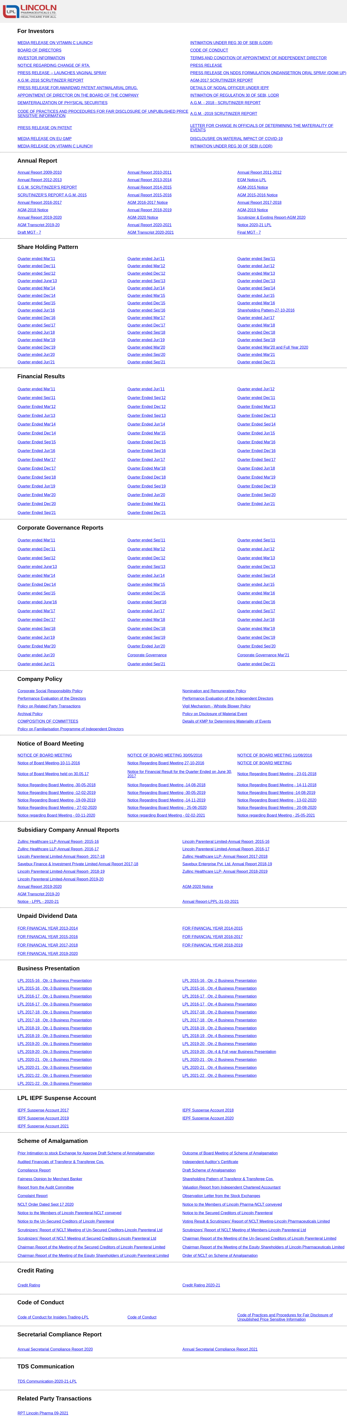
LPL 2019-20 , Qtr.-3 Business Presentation (55, 1052)
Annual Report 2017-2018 (259, 202)
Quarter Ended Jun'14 (146, 424)
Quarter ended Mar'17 (146, 318)
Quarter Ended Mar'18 (146, 468)
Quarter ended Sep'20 (146, 355)
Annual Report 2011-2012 (259, 172)
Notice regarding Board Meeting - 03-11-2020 (56, 815)
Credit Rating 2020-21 (201, 1285)
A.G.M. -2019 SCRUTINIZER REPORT (223, 114)
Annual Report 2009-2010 (40, 172)
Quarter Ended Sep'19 (146, 486)
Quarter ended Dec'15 (146, 303)
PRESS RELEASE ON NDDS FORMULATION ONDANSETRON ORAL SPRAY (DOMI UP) (268, 73)
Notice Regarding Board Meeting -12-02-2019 (57, 793)
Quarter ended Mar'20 (146, 347)
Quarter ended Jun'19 (146, 340)
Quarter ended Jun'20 (36, 355)
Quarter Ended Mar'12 (37, 407)
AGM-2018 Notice (33, 210)
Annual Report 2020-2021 (149, 225)
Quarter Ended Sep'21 (37, 513)
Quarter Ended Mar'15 (146, 433)
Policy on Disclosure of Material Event (214, 714)
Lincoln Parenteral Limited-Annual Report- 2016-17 (225, 849)
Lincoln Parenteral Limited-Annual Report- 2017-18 (61, 856)
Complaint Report (33, 1196)
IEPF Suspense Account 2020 (208, 1118)
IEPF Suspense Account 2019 (43, 1118)
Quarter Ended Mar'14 (37, 424)
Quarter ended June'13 (37, 281)
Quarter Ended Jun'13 (36, 415)
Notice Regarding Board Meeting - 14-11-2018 (276, 785)
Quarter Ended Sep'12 (146, 398)
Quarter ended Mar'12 (146, 266)
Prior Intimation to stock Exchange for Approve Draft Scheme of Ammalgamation (86, 1153)
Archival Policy (30, 714)
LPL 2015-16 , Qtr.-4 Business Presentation (219, 988)
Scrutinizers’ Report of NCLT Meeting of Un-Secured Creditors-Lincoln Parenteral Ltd (90, 1230)
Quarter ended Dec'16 (36, 318)
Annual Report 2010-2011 (149, 172)
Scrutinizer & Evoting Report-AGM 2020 (271, 217)
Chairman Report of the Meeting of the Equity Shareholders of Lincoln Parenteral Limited (93, 1255)
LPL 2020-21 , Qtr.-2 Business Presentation (219, 1060)
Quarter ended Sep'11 (256, 259)
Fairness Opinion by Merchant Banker (50, 1179)
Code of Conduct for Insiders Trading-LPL (53, 1317)
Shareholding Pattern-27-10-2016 (266, 310)
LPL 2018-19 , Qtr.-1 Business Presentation (55, 1028)
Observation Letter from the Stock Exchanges (221, 1196)
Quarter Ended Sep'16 (146, 451)
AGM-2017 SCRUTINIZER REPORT (221, 80)
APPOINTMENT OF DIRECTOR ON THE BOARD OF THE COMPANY (78, 95)
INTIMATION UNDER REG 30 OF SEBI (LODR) (231, 43)
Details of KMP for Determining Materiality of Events (226, 721)
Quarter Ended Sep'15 (37, 442)
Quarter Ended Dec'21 (146, 513)
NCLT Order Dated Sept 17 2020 (45, 1204)
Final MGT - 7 (249, 232)
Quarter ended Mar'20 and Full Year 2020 (272, 347)
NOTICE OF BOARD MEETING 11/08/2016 (274, 755)
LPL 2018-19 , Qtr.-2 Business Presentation (219, 1028)
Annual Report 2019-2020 (40, 217)
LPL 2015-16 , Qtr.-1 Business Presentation (55, 981)
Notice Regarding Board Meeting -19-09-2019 (57, 800)
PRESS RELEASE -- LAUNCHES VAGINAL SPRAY (62, 73)
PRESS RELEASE (206, 65)
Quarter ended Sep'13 (146, 281)
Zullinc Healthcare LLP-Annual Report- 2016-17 (58, 849)
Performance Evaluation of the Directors (52, 698)
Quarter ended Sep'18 (146, 332)
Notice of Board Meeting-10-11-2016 (49, 763)
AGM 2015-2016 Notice (257, 195)
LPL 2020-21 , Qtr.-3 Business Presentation (55, 1068)
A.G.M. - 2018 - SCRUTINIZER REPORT (225, 103)
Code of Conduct (141, 1317)
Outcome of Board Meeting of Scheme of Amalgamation (230, 1153)
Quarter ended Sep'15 (36, 303)
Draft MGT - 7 (29, 232)
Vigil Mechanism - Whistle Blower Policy (216, 706)
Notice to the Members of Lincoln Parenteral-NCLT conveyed (69, 1213)
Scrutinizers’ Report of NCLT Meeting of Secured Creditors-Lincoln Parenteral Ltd (87, 1238)
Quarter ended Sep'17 (36, 325)
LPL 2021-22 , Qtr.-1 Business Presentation (55, 1075)
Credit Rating (29, 1285)
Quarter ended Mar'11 (36, 259)
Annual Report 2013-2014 (149, 180)
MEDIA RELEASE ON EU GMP (45, 139)
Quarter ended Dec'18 (256, 332)
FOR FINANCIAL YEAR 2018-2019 (212, 945)
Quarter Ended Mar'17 (37, 460)
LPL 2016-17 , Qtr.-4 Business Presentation (219, 1004)
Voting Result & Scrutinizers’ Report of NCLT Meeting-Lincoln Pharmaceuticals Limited (256, 1221)
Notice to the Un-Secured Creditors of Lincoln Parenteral (66, 1221)
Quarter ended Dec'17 (146, 325)
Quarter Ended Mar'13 (256, 407)
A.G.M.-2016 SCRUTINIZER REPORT (51, 80)
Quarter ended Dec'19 (36, 347)
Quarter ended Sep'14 (256, 288)
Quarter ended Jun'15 (255, 295)
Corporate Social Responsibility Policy (50, 691)
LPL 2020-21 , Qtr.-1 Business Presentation (55, 1060)
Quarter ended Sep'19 (256, 340)
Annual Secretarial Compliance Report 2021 (220, 1349)
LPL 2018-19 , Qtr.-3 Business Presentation (55, 1036)
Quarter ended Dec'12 (146, 273)
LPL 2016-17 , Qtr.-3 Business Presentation (55, 1004)
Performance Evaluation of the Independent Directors (227, 698)
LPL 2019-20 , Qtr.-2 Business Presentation (219, 1044)
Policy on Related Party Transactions (49, 706)
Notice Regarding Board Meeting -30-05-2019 (166, 793)
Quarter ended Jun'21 (36, 362)
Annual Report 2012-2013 (40, 180)
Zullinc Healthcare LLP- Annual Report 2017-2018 (224, 856)
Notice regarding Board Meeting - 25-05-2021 (276, 815)
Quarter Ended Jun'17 (146, 460)
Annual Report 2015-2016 (149, 195)
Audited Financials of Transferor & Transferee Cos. (61, 1162)
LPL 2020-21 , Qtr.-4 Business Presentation (219, 1068)
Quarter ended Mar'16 (256, 303)
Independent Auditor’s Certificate (210, 1162)
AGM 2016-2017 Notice (147, 202)
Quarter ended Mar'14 (36, 288)
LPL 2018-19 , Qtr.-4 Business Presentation (219, 1036)
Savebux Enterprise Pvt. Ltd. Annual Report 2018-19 (227, 864)
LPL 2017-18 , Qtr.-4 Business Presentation (219, 1020)
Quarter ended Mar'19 (36, 340)
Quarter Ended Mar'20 (37, 495)
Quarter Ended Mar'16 (256, 442)
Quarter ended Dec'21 (256, 362)
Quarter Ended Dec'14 (37, 433)
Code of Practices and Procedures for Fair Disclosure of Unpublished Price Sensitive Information (285, 1317)
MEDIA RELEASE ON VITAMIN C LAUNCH (55, 43)
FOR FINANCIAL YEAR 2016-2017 (212, 937)
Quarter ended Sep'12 (36, 273)
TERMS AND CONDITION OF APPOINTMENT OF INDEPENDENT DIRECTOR (258, 58)
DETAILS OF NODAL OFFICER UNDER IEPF (229, 88)
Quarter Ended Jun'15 (256, 433)
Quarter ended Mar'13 (256, 273)
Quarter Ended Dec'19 (256, 486)
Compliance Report (34, 1170)
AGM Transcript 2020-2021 (150, 232)
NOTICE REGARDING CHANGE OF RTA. (54, 65)
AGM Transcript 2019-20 (39, 225)
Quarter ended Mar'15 (146, 295)
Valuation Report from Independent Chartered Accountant (231, 1187)
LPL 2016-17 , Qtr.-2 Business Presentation (219, 996)
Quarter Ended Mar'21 (146, 504)
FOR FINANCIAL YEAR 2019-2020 (48, 954)
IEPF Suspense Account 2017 (43, 1110)
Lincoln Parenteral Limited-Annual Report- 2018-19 (61, 871)
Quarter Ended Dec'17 (37, 468)
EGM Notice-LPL (251, 180)
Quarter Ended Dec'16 (256, 451)
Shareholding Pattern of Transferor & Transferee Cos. (228, 1179)
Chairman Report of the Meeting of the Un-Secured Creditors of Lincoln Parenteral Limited (259, 1238)
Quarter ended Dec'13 (256, 281)
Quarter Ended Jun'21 (256, 504)
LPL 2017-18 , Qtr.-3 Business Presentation (55, 1020)
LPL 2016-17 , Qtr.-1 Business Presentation (55, 996)
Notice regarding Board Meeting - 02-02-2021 (166, 815)
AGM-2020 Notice (142, 217)
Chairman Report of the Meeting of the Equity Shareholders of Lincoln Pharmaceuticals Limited (263, 1247)
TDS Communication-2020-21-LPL (47, 1381)
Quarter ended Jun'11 (146, 259)
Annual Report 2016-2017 (40, 202)
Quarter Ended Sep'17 (256, 460)
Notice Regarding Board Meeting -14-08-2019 (276, 793)
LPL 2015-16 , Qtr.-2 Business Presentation (219, 981)
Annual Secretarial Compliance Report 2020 (55, 1349)
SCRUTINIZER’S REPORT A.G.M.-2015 (52, 195)
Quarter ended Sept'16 (146, 602)
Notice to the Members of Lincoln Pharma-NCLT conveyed (232, 1204)
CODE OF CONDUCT (209, 50)
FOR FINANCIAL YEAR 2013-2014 (48, 928)
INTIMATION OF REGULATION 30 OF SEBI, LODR (234, 95)
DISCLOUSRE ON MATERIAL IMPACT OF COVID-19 (236, 139)
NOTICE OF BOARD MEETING (45, 755)
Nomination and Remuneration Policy (214, 691)
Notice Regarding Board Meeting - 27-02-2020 (57, 808)
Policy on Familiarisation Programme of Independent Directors (71, 729)
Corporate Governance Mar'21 (263, 655)
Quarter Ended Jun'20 (146, 495)
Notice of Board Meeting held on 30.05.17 (53, 774)
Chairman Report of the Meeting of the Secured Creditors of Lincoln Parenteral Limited (91, 1247)
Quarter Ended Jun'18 (256, 468)
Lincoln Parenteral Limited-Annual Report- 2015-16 (225, 842)
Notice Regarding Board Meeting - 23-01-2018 (276, 774)
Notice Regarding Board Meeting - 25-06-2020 (167, 808)
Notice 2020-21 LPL (254, 225)
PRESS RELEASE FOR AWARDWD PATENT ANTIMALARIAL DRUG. (78, 88)
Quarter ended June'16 (37, 602)
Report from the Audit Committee (46, 1187)
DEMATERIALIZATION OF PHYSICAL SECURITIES (62, 103)
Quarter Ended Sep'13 (146, 415)
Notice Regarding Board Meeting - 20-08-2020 (276, 808)
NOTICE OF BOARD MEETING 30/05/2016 (164, 755)
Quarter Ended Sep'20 (256, 495)
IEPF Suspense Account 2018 (208, 1110)
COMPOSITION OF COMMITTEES (48, 721)
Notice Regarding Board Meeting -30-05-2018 (57, 785)
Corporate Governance (147, 655)
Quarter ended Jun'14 (146, 288)
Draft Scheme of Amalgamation (209, 1170)
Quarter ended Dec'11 (36, 266)
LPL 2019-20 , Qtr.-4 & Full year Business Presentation (229, 1052)
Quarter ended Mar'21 (256, 355)
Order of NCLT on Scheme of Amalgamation (220, 1255)
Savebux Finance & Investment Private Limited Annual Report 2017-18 (78, 864)
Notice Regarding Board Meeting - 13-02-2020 (276, 800)
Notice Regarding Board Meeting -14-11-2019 (166, 800)
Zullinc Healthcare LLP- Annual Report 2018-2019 (224, 871)
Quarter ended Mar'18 (256, 325)
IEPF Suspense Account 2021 (43, 1126)
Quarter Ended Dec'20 (37, 504)
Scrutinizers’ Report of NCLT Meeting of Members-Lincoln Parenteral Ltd (244, 1230)
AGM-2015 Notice (252, 187)
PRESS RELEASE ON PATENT (45, 128)
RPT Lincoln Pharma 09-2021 (43, 1413)
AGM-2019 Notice (252, 210)
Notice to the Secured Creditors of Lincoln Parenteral (227, 1213)
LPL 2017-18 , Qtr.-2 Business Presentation (219, 1012)
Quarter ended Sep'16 (146, 310)
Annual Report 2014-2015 (149, 187)
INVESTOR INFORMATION (41, 58)
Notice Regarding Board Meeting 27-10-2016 (165, 763)
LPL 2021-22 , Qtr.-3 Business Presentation (55, 1083)
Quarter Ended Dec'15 (146, 442)
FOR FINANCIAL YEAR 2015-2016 (48, 937)
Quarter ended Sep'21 (146, 362)
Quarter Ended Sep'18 (37, 477)
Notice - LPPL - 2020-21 (38, 902)
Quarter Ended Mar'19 (256, 477)
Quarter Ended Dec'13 (256, 415)
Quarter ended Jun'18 (36, 332)
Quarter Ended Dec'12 (146, 407)
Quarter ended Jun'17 (255, 318)
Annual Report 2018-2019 (149, 210)
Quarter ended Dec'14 (36, 295)
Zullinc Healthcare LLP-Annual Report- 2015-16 (58, 842)
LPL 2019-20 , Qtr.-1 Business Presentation (55, 1044)
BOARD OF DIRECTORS (39, 50)
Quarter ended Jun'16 (36, 310)
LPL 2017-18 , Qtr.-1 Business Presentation (55, 1012)
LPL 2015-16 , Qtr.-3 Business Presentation (55, 988)
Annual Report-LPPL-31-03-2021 (210, 902)
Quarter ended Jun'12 (255, 266)
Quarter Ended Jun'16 (36, 451)
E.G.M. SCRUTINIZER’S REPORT (47, 187)
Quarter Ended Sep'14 (256, 424)
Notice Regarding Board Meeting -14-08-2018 (166, 785)
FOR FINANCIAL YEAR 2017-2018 (48, 945)
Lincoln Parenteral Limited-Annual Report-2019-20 (61, 879)
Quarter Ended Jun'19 (36, 486)
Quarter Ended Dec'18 (146, 477)
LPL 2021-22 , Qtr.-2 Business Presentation (219, 1075)
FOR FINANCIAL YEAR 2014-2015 (212, 928)
